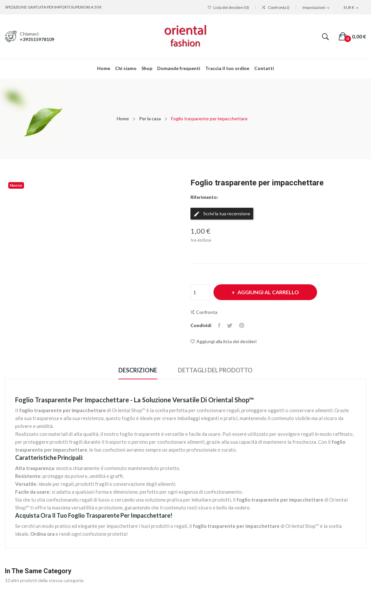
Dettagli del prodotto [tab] (215, 370)
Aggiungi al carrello (267, 292)
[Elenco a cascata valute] (351, 7)
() (228, 7)
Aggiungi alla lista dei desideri (223, 341)
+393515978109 (37, 39)
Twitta (230, 325)
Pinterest (242, 325)
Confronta (203, 312)
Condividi (219, 325)
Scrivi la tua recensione (221, 214)
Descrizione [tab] (137, 370)
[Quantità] (200, 292)
